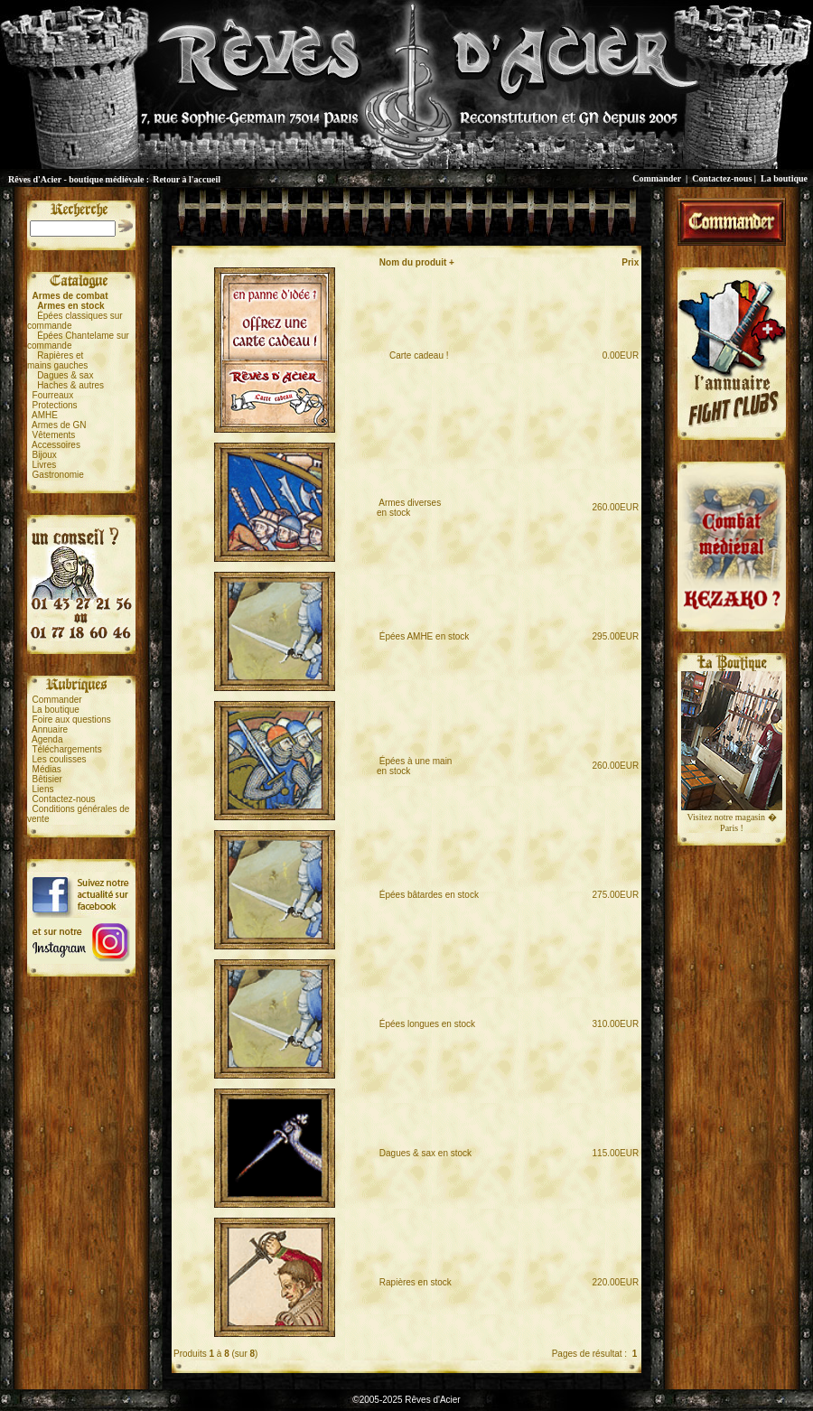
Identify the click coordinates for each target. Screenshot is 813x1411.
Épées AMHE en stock (424, 636)
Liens (43, 789)
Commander (656, 178)
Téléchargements (66, 749)
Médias (47, 769)
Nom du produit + (416, 262)
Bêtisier (47, 779)
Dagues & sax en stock (425, 1153)
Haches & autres (70, 385)
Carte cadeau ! (414, 355)
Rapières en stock (415, 1282)
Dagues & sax (65, 375)
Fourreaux (53, 395)
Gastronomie (58, 475)
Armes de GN (59, 425)
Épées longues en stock (427, 1024)
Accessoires (56, 445)
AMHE (45, 415)
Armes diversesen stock (409, 508)
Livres (45, 465)
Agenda (47, 739)
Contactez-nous (722, 178)
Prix (630, 262)
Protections (55, 405)
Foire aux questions (72, 719)
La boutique (784, 178)
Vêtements (54, 435)
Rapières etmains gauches (57, 360)
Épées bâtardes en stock (429, 895)
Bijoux (45, 455)
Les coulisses (60, 759)
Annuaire (50, 729)
